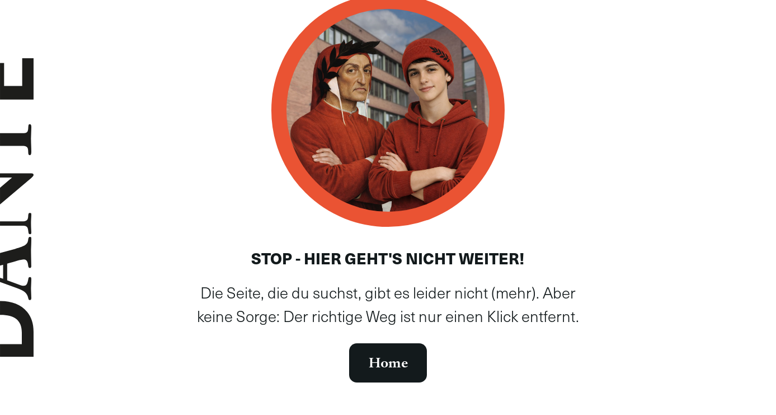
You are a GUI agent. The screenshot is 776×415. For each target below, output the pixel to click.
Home (388, 362)
